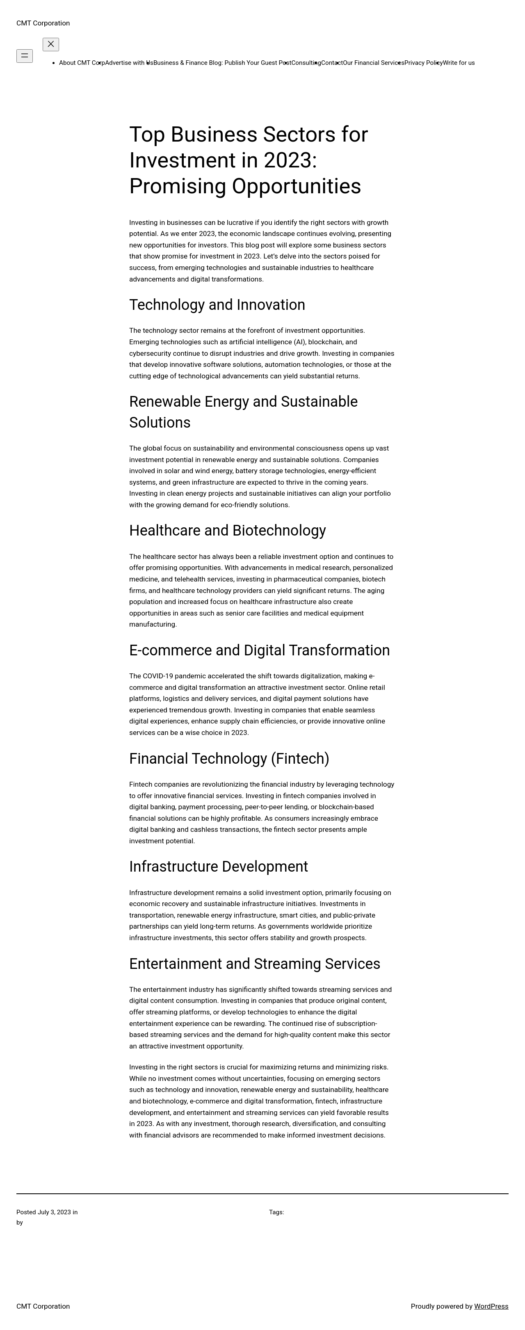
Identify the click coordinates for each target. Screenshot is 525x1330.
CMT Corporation (43, 23)
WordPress (491, 1306)
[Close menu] (51, 44)
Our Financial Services (373, 62)
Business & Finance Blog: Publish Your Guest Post (222, 62)
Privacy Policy (423, 62)
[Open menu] (24, 56)
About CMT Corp (82, 62)
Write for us (459, 62)
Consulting (306, 62)
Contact (332, 62)
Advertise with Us (129, 62)
